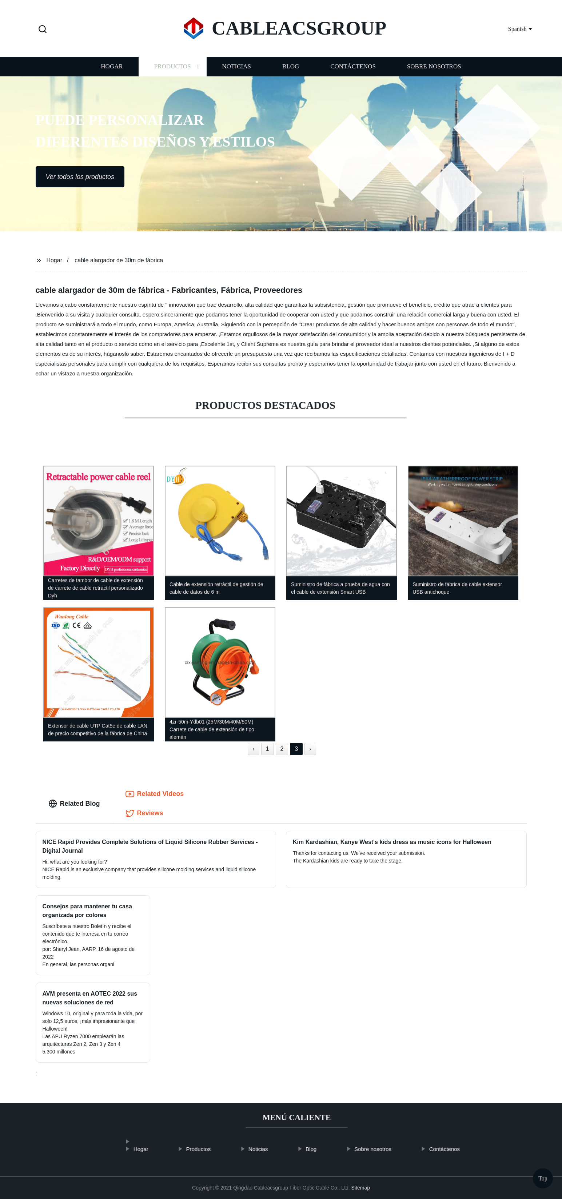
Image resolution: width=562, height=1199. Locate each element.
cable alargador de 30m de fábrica (119, 260)
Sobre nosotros (434, 73)
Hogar (112, 73)
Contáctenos (353, 73)
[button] (42, 29)
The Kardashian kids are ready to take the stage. (348, 861)
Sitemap (360, 1188)
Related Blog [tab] (74, 803)
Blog (290, 73)
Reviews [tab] (144, 813)
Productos (172, 73)
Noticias (236, 73)
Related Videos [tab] (154, 794)
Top (542, 1178)
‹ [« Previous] (253, 749)
